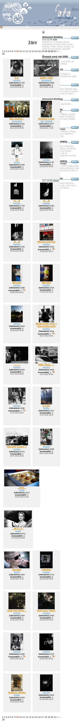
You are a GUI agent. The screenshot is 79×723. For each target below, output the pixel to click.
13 (30, 51)
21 (55, 51)
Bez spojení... (17, 118)
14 (33, 51)
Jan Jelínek (46, 121)
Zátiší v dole (46, 78)
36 (3, 54)
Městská (46, 282)
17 (42, 51)
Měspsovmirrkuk (46, 241)
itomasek (46, 80)
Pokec (54, 27)
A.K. (17, 78)
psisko (16, 80)
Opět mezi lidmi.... (17, 610)
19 (49, 51)
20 (52, 51)
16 (39, 51)
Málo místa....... (46, 364)
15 (36, 51)
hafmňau (46, 569)
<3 (17, 159)
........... (16, 364)
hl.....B (16, 200)
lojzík (17, 162)
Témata (44, 27)
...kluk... (21, 487)
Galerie (35, 27)
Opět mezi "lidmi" (46, 610)
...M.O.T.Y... (18, 528)
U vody (46, 405)
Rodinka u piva (46, 118)
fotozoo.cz (65, 27)
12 (26, 51)
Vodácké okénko (17, 692)
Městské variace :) (17, 446)
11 (23, 51)
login (74, 27)
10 (20, 51)
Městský (16, 282)
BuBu (46, 408)
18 (45, 51)
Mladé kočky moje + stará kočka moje (46, 324)
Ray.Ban (16, 569)
